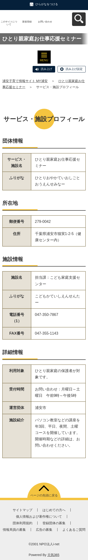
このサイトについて (9, 23)
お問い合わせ (45, 21)
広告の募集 (44, 529)
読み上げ (46, 69)
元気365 (53, 555)
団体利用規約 (22, 523)
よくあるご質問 (73, 529)
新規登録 (27, 21)
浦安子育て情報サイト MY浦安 (25, 81)
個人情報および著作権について (39, 516)
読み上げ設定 (74, 69)
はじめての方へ (53, 510)
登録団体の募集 (53, 523)
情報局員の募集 (14, 529)
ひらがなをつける (46, 4)
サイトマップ (22, 510)
